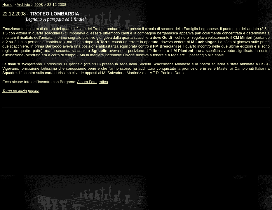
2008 (38, 4)
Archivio (23, 4)
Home (7, 4)
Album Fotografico (92, 82)
